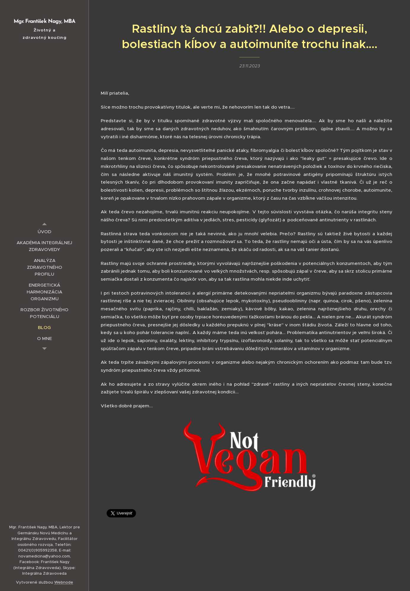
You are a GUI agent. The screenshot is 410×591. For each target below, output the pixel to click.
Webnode (63, 582)
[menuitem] (44, 231)
